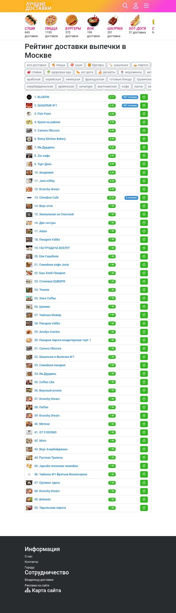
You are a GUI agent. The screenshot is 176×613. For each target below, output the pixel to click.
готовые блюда (120, 79)
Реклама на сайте (37, 585)
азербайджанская (40, 86)
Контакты (31, 562)
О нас (28, 556)
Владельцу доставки (39, 580)
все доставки (36, 65)
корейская (53, 79)
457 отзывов (130, 97)
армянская (66, 86)
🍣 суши (76, 65)
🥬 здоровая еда (59, 72)
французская (94, 79)
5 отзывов (131, 197)
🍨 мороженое (131, 72)
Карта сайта (43, 590)
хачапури (85, 86)
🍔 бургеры (96, 65)
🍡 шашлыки (118, 65)
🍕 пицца (58, 65)
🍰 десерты (106, 72)
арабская (33, 79)
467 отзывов (130, 105)
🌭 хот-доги (84, 72)
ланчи (138, 86)
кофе (125, 86)
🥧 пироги (140, 65)
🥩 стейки (34, 72)
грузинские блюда (150, 79)
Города (29, 567)
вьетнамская (107, 86)
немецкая (73, 79)
